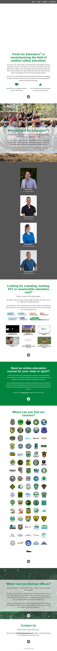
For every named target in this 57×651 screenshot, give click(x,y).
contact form (25, 392)
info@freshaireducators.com (24, 633)
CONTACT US (53, 1)
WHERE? (45, 1)
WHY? (33, 1)
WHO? (38, 1)
